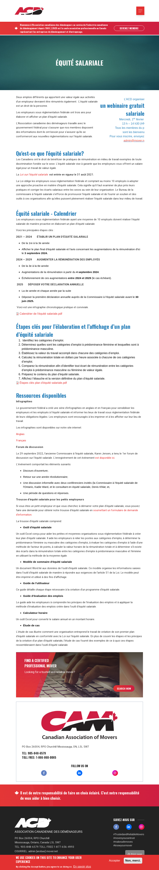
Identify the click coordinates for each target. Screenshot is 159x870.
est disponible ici (104, 457)
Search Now (124, 688)
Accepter (114, 860)
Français (21, 440)
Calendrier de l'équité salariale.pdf (41, 313)
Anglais (20, 434)
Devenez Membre (129, 28)
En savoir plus (82, 866)
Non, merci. (133, 860)
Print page (135, 854)
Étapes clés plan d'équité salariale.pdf (43, 382)
